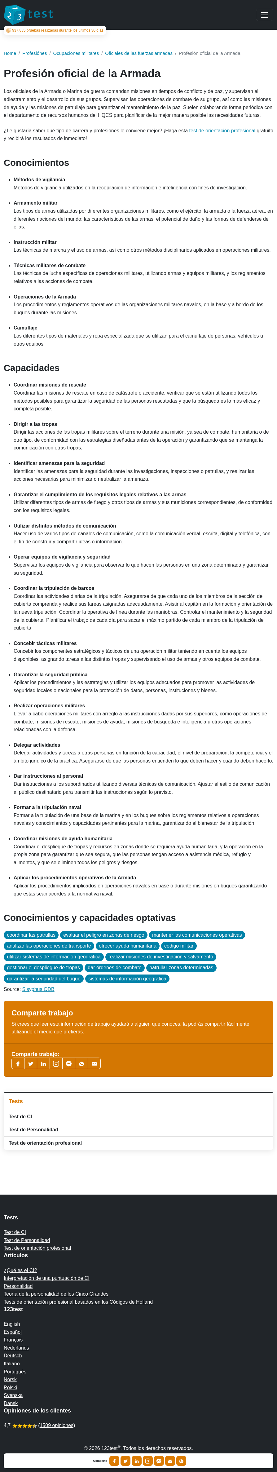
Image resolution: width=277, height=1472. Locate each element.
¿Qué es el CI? (20, 1270)
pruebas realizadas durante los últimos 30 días (54, 30)
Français (13, 1339)
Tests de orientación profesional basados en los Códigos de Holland (78, 1302)
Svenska (13, 1395)
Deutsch (13, 1355)
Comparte (100, 1460)
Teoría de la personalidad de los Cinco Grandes (56, 1294)
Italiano (12, 1363)
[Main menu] (264, 15)
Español (13, 1332)
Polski (10, 1387)
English (12, 1324)
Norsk (10, 1379)
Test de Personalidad (33, 1129)
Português (15, 1371)
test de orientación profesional (222, 130)
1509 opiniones (56, 1425)
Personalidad (18, 1286)
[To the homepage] (28, 14)
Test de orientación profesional (45, 1143)
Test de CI (20, 1116)
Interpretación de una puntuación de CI (47, 1278)
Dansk (11, 1403)
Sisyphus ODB (38, 989)
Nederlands (16, 1347)
